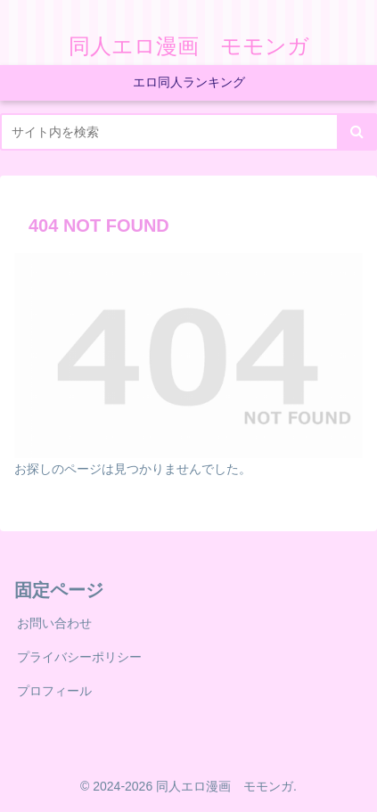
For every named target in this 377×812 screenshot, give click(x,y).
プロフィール (54, 691)
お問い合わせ (54, 623)
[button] (357, 132)
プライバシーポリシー (79, 657)
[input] (188, 132)
